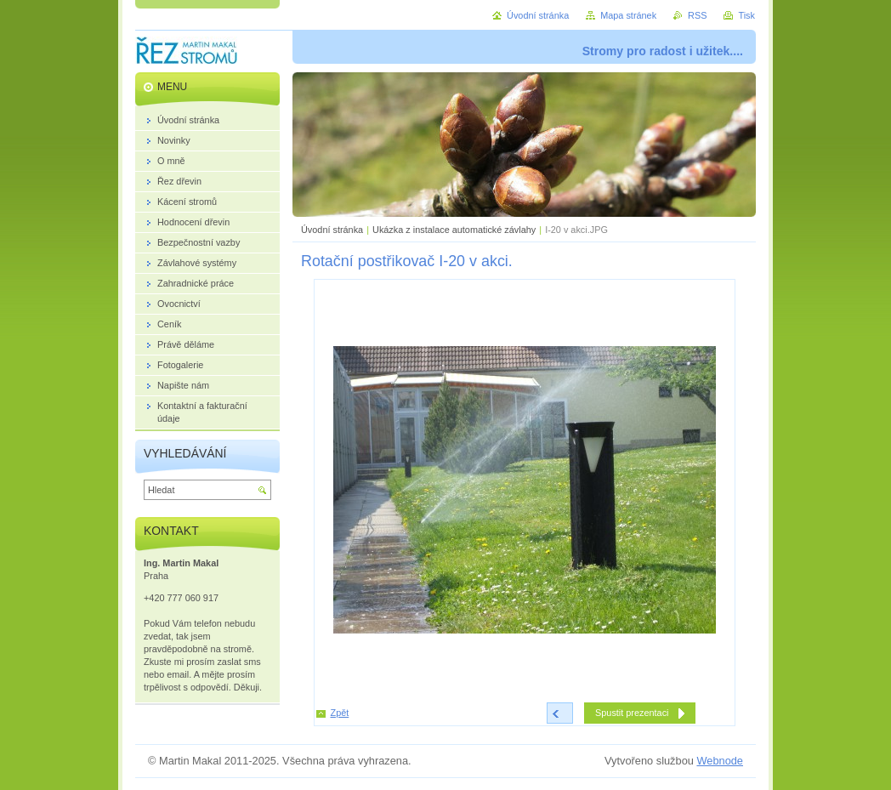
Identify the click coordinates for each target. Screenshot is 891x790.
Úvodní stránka (332, 229)
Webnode (719, 760)
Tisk (746, 15)
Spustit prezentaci (631, 713)
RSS (697, 15)
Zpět (340, 713)
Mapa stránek (628, 15)
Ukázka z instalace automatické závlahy (454, 229)
